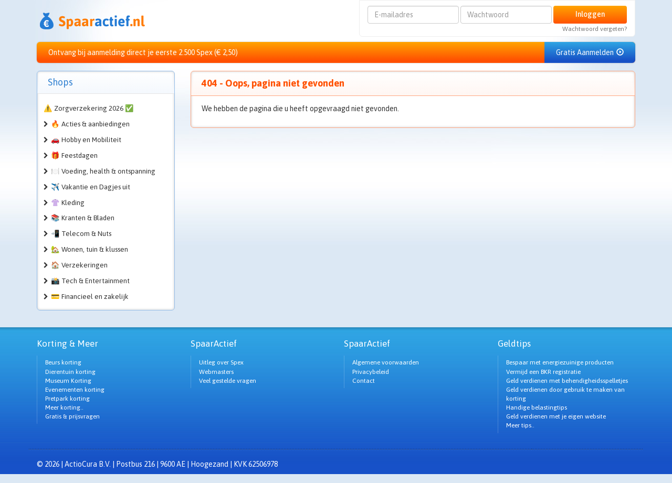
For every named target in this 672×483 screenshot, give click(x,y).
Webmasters (216, 371)
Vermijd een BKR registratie (543, 371)
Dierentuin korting (70, 371)
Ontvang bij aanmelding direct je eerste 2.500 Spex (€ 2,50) (143, 52)
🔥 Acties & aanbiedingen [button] (90, 124)
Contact (363, 380)
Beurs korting (63, 362)
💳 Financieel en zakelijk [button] (90, 296)
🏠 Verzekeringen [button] (79, 265)
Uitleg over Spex (221, 362)
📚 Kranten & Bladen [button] (82, 218)
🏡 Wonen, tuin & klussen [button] (89, 249)
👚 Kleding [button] (68, 203)
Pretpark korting (67, 398)
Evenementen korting (74, 389)
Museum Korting (68, 380)
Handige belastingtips (536, 407)
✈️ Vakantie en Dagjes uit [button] (90, 187)
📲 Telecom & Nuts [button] (81, 234)
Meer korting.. (64, 407)
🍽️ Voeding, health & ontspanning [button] (103, 171)
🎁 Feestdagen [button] (74, 155)
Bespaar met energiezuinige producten (560, 362)
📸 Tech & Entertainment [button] (90, 281)
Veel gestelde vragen (227, 380)
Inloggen (590, 14)
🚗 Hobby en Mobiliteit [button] (86, 140)
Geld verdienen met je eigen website (556, 416)
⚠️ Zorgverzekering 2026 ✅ (89, 108)
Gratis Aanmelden (590, 52)
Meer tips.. (520, 425)
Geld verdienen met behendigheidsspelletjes (567, 380)
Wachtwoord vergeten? (594, 29)
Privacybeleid (370, 371)
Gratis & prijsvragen (72, 416)
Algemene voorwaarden (385, 362)
